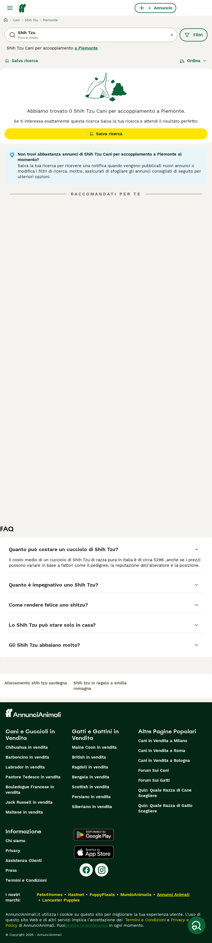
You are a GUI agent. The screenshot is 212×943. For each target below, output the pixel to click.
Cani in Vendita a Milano (162, 740)
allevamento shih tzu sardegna (35, 683)
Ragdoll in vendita (90, 767)
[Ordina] (193, 60)
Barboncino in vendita (27, 757)
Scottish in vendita (90, 786)
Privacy (13, 850)
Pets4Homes (49, 894)
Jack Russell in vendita (29, 802)
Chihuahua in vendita (27, 747)
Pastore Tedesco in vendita (33, 777)
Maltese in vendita (24, 812)
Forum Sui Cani (153, 770)
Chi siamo (15, 840)
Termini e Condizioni (26, 880)
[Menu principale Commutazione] (9, 7)
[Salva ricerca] (196, 925)
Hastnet (76, 894)
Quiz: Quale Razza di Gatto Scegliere (165, 808)
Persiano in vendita (91, 796)
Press (11, 870)
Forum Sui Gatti (154, 780)
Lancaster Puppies (61, 900)
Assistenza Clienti (24, 860)
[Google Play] (94, 834)
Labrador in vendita (25, 767)
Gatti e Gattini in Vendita (95, 734)
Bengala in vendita (90, 777)
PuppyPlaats (102, 894)
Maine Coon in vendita (94, 747)
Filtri (193, 35)
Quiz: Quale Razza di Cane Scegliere (165, 793)
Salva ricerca (21, 60)
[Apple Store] (94, 852)
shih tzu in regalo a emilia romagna (100, 686)
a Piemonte (86, 48)
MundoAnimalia (135, 894)
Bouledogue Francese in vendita (30, 789)
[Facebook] (86, 869)
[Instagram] (101, 869)
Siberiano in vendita (92, 806)
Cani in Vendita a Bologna (164, 760)
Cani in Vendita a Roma (161, 750)
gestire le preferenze (86, 925)
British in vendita (89, 757)
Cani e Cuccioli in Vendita (30, 734)
